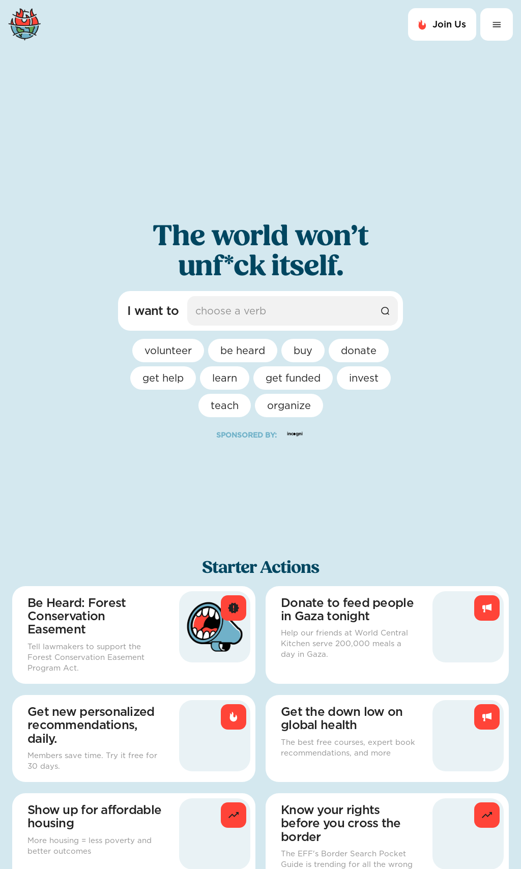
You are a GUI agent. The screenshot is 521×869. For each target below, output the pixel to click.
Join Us (442, 24)
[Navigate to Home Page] (132, 24)
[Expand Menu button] (496, 24)
